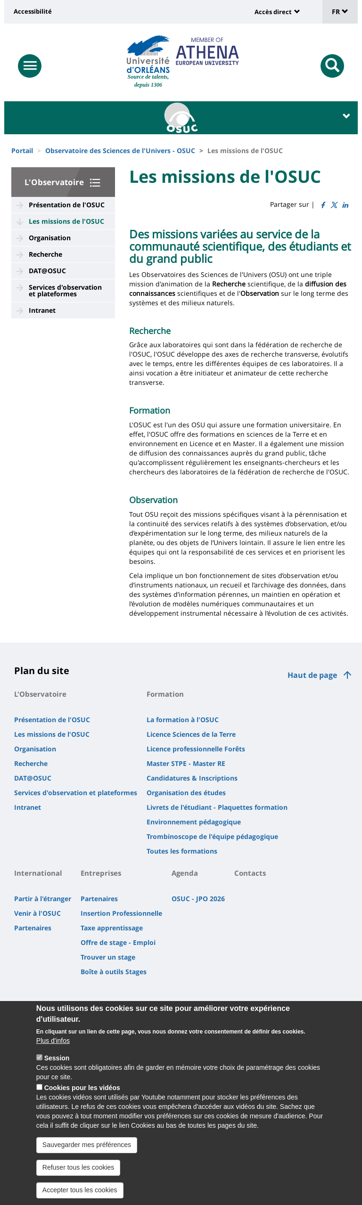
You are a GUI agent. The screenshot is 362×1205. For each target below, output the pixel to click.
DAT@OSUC (47, 270)
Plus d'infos (53, 1051)
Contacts (250, 873)
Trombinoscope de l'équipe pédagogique (212, 836)
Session (57, 1068)
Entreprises (101, 873)
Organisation (50, 237)
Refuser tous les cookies (78, 1177)
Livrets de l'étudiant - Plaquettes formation (217, 807)
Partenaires (32, 927)
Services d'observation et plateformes (65, 290)
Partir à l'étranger (42, 898)
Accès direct (273, 12)
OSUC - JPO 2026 (198, 898)
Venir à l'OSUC (37, 913)
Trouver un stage (108, 957)
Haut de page (312, 675)
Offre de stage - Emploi (118, 942)
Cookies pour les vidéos (82, 1098)
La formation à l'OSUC (183, 719)
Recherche (45, 254)
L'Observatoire (54, 182)
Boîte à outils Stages (114, 971)
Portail (22, 150)
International (38, 873)
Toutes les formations (182, 851)
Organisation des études (186, 792)
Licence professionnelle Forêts (196, 748)
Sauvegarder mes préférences (86, 1155)
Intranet (42, 310)
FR (340, 11)
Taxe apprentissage (112, 927)
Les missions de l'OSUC (66, 221)
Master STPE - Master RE (186, 763)
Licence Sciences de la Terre (191, 734)
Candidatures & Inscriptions (192, 777)
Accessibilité (33, 11)
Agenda (185, 873)
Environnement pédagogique (194, 821)
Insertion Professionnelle (121, 913)
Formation (165, 694)
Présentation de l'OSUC (67, 204)
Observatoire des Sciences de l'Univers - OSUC (120, 150)
